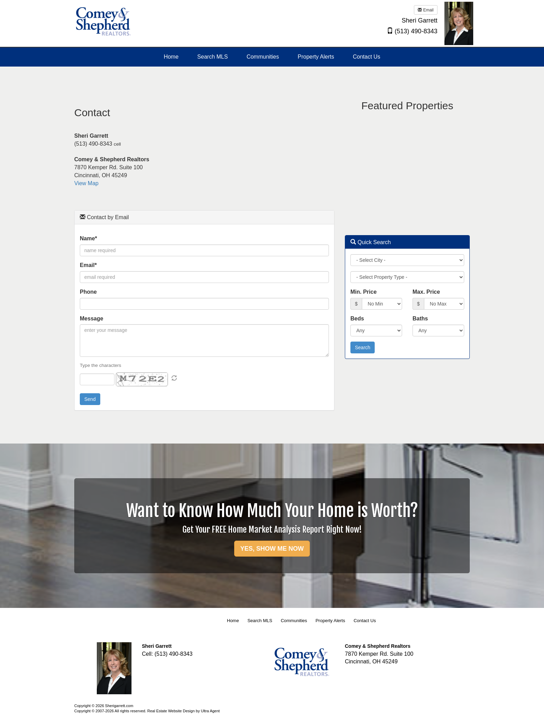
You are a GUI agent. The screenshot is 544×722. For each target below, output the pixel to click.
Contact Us (365, 620)
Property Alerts (330, 620)
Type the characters (100, 365)
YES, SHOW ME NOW (272, 548)
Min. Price (363, 292)
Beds (357, 318)
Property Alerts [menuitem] (316, 57)
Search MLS (259, 620)
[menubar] (272, 57)
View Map (86, 183)
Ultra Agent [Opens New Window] (210, 711)
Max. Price (426, 292)
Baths (420, 318)
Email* (88, 265)
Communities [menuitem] (263, 57)
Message (91, 318)
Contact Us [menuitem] (366, 57)
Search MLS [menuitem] (212, 57)
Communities (294, 620)
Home (233, 620)
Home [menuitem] (171, 57)
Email (425, 10)
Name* (88, 238)
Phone (88, 292)
